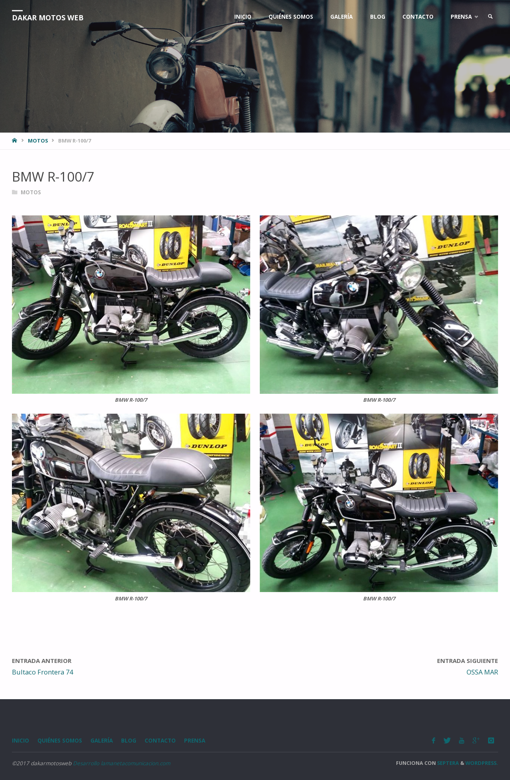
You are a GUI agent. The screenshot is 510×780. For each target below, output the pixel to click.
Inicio (20, 740)
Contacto (160, 740)
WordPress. (481, 762)
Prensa (194, 740)
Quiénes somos (59, 740)
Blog (128, 740)
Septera (447, 762)
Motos (38, 140)
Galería (101, 740)
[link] (490, 17)
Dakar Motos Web (48, 17)
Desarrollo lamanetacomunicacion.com (121, 763)
